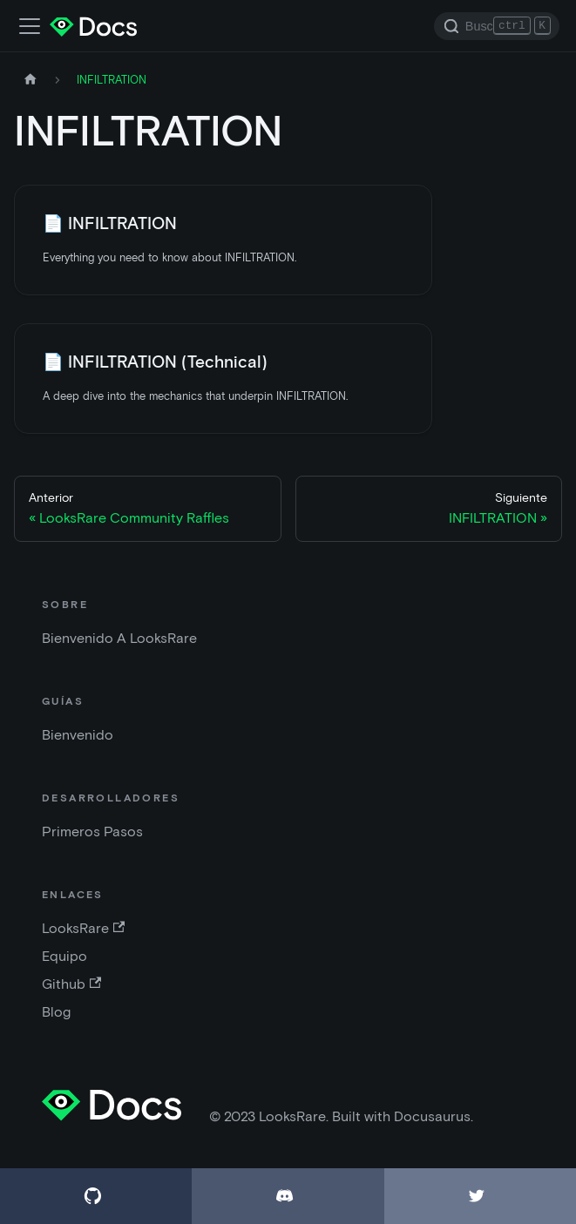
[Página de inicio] (30, 79)
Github (71, 984)
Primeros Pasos (92, 831)
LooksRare (83, 928)
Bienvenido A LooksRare (119, 638)
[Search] (496, 26)
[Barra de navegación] (30, 26)
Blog (56, 1012)
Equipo (64, 956)
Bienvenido (77, 735)
